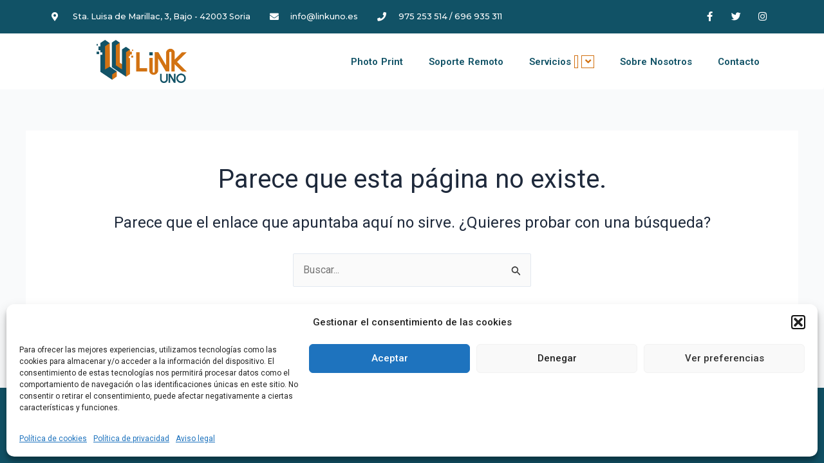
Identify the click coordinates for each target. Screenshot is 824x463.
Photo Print (377, 62)
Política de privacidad (131, 438)
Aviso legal (195, 438)
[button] (798, 322)
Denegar (557, 358)
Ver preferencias (724, 358)
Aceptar (389, 358)
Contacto (739, 62)
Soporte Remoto (466, 62)
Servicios (561, 61)
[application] (576, 61)
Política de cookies (53, 438)
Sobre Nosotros (656, 62)
